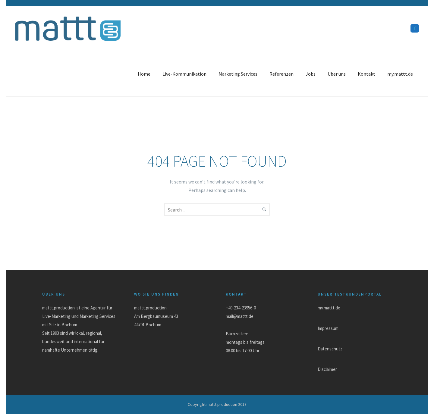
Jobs (311, 74)
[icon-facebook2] (414, 28)
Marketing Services (238, 74)
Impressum (328, 328)
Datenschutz (330, 349)
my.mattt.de (400, 74)
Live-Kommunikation (184, 74)
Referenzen (281, 74)
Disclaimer (327, 369)
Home (144, 74)
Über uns (337, 74)
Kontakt (366, 74)
